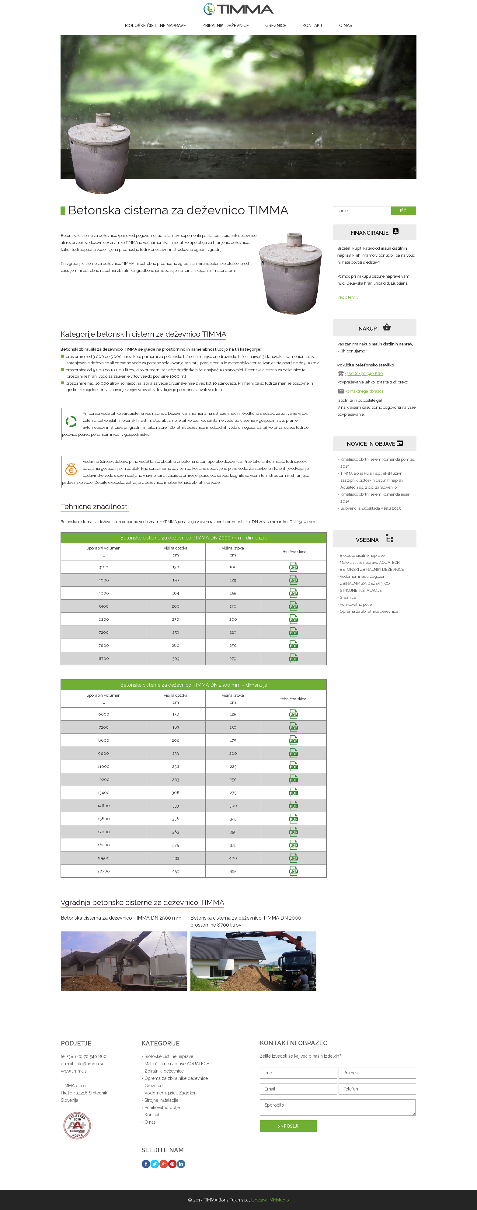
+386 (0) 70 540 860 (364, 373)
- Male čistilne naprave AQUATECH (368, 562)
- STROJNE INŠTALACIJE (359, 590)
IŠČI (404, 210)
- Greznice (346, 597)
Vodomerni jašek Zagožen (170, 1092)
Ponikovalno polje (162, 1107)
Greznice (275, 25)
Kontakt (313, 25)
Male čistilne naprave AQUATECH (177, 1063)
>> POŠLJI (288, 1126)
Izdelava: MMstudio (270, 1200)
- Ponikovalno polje (354, 604)
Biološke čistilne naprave (155, 25)
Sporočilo (338, 1107)
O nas (345, 25)
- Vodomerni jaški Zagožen (361, 576)
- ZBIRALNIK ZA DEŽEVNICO (363, 583)
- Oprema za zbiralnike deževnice (367, 611)
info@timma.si (89, 1063)
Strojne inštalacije (161, 1100)
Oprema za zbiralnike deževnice (176, 1078)
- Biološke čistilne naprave (361, 555)
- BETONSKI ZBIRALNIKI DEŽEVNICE (370, 569)
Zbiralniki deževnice (225, 25)
